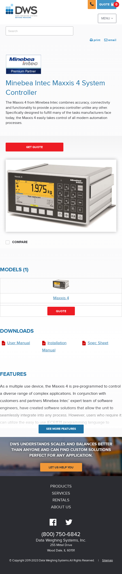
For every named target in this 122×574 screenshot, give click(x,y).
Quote (107, 4)
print (95, 40)
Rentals (61, 500)
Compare (17, 242)
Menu (107, 18)
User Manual (18, 343)
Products (61, 486)
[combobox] (39, 30)
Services (61, 493)
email (110, 40)
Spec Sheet (98, 343)
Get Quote (34, 147)
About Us (61, 507)
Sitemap (107, 560)
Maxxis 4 (61, 298)
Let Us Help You (61, 467)
